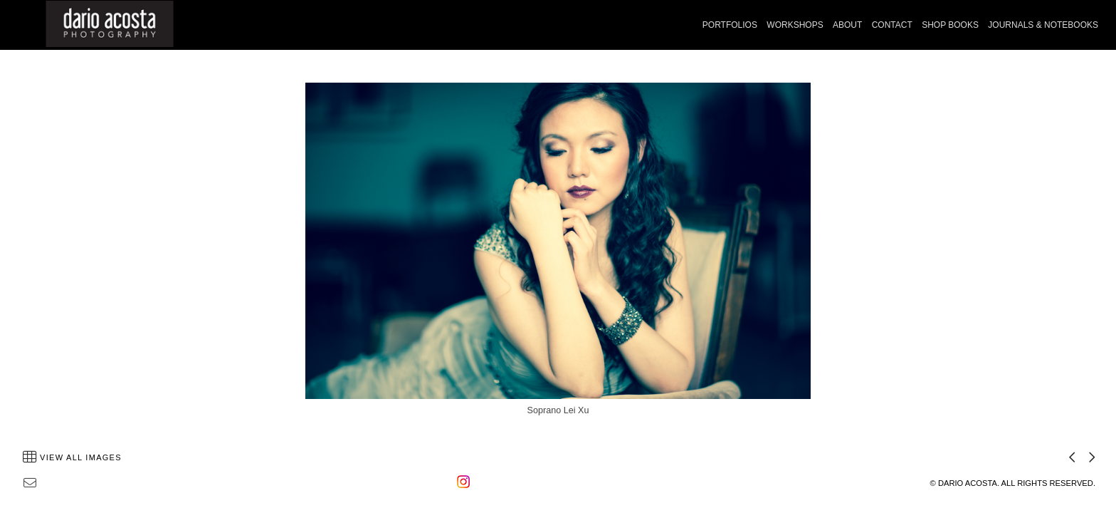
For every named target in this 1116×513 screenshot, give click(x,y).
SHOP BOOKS (950, 25)
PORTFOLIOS (729, 25)
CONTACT (892, 25)
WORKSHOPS (795, 25)
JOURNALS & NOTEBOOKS (1043, 25)
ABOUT (847, 25)
